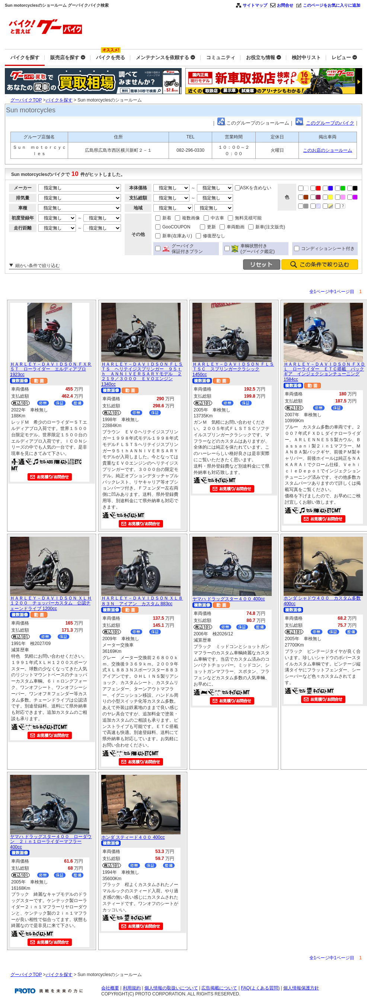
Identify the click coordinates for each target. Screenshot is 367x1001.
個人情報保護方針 (301, 988)
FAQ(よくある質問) (260, 988)
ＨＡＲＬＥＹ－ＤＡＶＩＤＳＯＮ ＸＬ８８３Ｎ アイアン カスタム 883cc (142, 601)
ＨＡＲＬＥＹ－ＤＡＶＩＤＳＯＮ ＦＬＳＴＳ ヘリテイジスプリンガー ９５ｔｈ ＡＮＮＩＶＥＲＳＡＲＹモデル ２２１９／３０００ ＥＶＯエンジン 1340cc (142, 374)
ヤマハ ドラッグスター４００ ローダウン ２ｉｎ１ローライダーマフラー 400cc (51, 842)
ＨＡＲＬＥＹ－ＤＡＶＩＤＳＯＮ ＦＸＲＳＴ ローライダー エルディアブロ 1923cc (51, 369)
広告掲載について (219, 988)
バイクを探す (59, 100)
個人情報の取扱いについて (171, 988)
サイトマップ (255, 5)
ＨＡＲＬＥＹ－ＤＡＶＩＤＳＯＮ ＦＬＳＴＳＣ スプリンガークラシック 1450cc (233, 369)
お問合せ (285, 5)
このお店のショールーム (327, 150)
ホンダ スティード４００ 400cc (133, 837)
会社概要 (110, 988)
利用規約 (132, 988)
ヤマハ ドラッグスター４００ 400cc (228, 598)
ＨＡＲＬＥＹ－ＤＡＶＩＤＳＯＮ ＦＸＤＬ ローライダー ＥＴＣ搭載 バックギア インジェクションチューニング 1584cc (324, 372)
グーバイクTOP (26, 100)
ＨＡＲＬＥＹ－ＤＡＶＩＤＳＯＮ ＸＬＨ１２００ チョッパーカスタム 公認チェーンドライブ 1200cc (51, 603)
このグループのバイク (330, 123)
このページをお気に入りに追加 (331, 5)
